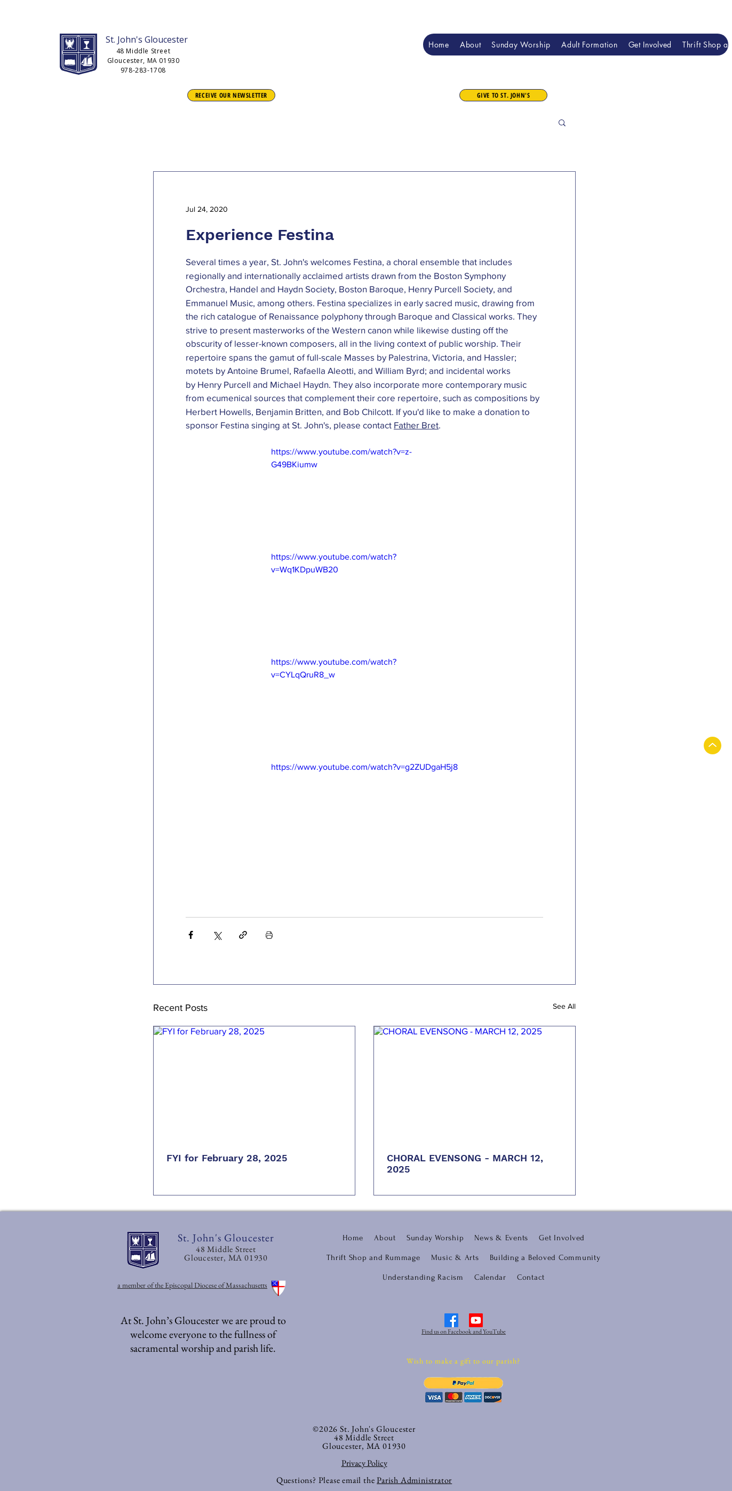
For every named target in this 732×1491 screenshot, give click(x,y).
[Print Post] (269, 935)
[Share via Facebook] (191, 935)
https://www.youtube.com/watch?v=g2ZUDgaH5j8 (364, 766)
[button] (503, 95)
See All (564, 1006)
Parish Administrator (414, 1480)
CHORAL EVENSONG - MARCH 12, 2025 (465, 1163)
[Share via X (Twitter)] (217, 935)
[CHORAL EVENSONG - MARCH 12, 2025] (474, 1082)
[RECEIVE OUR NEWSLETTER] (231, 95)
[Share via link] (243, 935)
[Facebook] (451, 1320)
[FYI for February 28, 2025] (254, 1082)
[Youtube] (476, 1320)
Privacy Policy (364, 1463)
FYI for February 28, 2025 (226, 1157)
